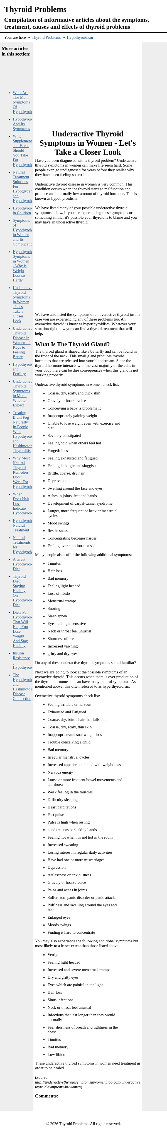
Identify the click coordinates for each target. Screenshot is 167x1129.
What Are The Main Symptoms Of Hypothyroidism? (27, 102)
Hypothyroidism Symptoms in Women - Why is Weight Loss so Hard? (26, 265)
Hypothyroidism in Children (26, 210)
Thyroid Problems (46, 37)
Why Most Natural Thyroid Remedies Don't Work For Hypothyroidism (26, 472)
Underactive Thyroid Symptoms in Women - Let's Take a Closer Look (22, 304)
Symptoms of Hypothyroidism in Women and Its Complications (26, 232)
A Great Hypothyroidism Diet (26, 564)
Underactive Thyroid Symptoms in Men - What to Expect (22, 393)
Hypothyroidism (80, 37)
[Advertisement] (99, 83)
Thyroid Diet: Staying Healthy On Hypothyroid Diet (23, 590)
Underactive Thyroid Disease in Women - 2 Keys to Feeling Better (22, 342)
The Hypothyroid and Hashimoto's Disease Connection (23, 687)
